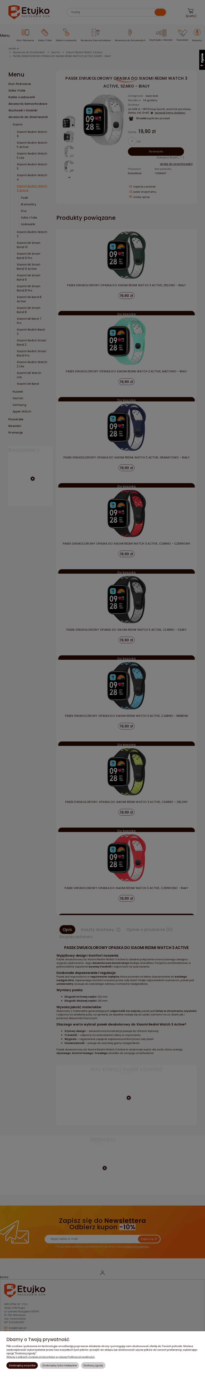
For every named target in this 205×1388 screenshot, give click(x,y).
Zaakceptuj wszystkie (22, 1365)
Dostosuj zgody (93, 1365)
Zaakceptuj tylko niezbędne (59, 1365)
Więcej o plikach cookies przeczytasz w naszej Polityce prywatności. (50, 1357)
